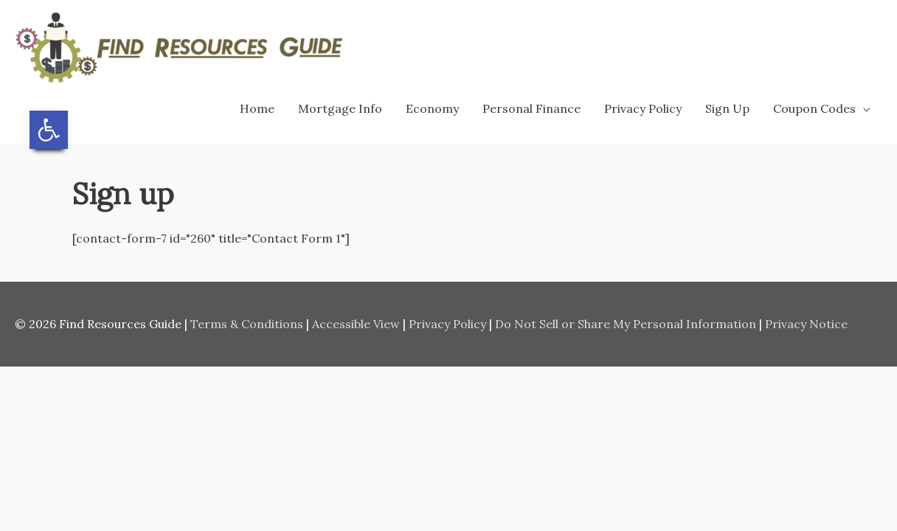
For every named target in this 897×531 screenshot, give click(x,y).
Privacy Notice (806, 323)
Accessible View (356, 323)
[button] (49, 130)
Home (257, 108)
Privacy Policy (643, 108)
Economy (432, 108)
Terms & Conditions (246, 323)
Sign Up (727, 108)
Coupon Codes (814, 108)
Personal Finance (531, 108)
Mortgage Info (340, 108)
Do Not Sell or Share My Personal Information (625, 323)
